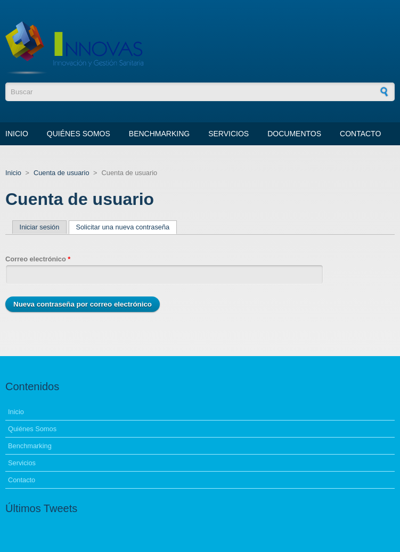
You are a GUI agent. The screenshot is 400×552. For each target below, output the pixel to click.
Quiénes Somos (78, 133)
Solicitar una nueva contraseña (126, 227)
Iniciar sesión (40, 227)
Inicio (16, 133)
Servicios (228, 133)
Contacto (360, 133)
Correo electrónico (37, 259)
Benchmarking (159, 133)
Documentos (294, 133)
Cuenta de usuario (61, 173)
